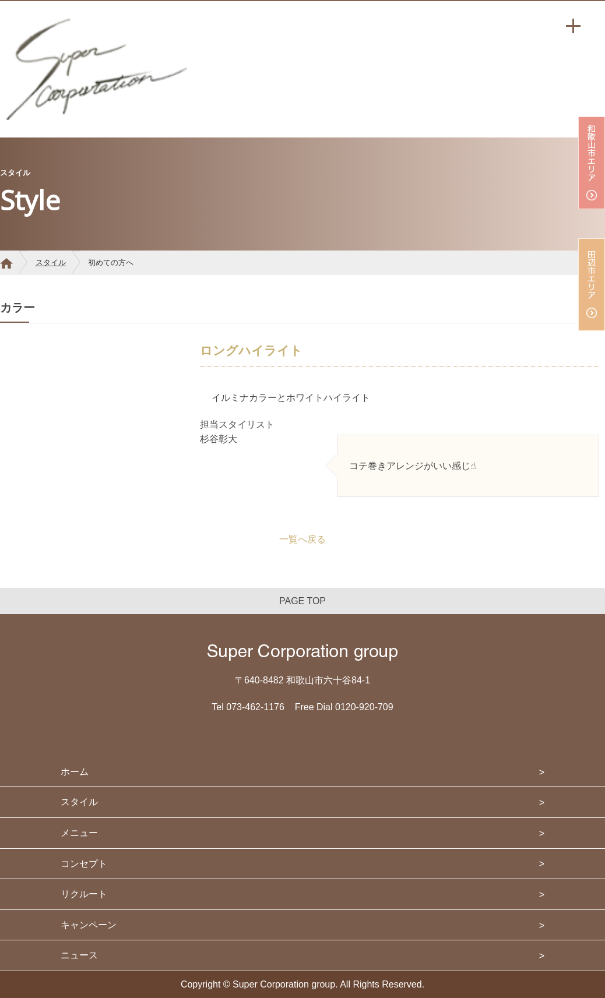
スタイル (51, 262)
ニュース (79, 955)
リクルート (84, 894)
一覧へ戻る (302, 539)
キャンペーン (89, 925)
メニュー (79, 833)
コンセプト (84, 864)
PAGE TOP (302, 601)
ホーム (75, 772)
